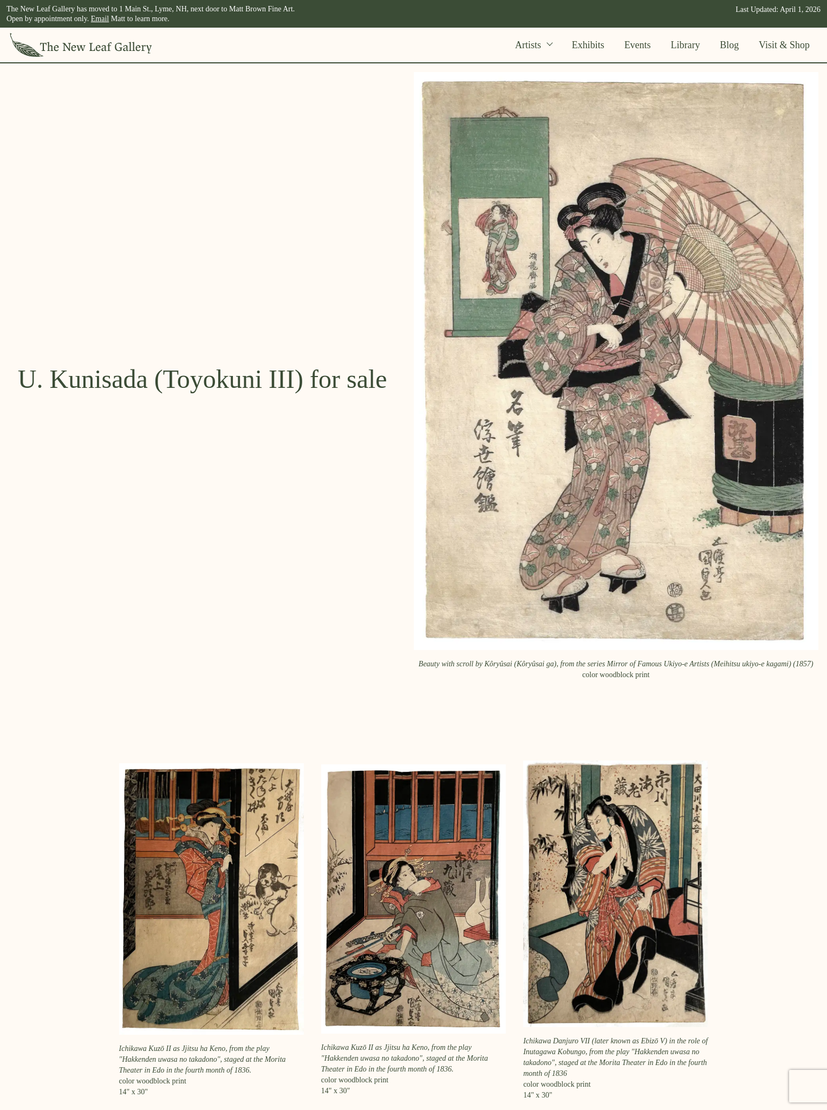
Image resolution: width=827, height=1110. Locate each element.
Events (637, 45)
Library (685, 45)
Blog (729, 45)
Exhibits (588, 45)
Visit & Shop (784, 45)
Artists (533, 45)
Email (100, 19)
